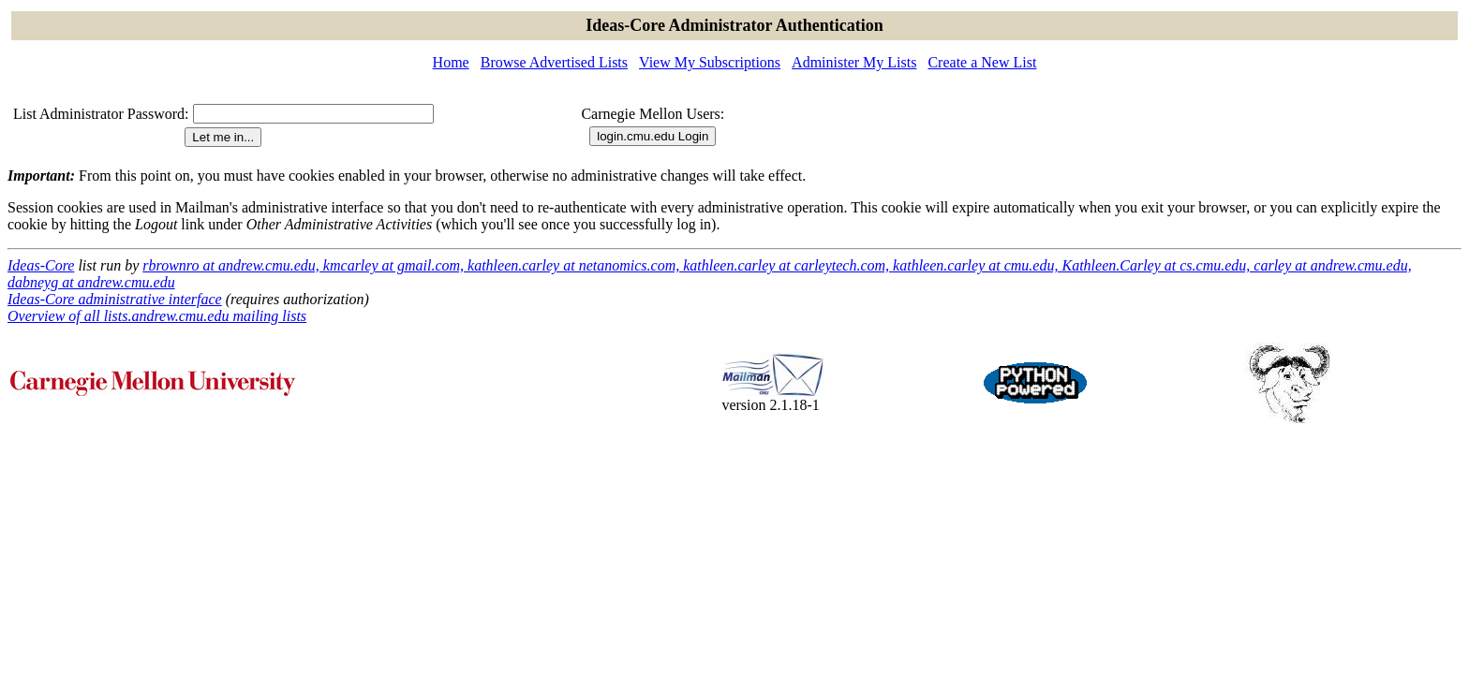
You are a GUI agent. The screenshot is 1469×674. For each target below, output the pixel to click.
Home (451, 62)
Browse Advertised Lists (554, 62)
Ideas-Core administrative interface (114, 299)
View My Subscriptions (709, 62)
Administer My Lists (854, 62)
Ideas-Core (40, 265)
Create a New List (981, 62)
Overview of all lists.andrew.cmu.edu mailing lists (156, 316)
